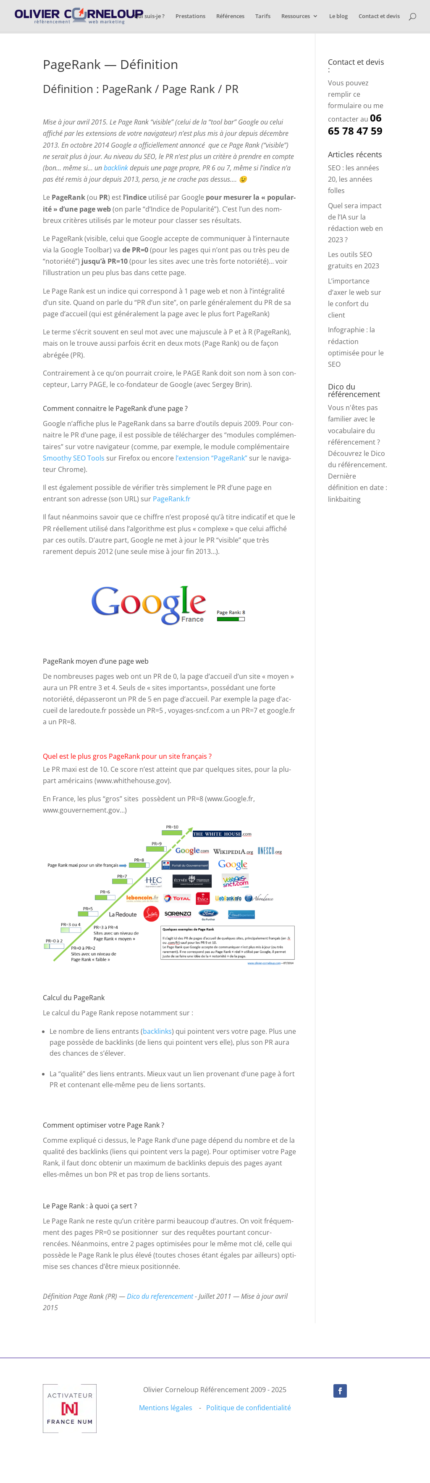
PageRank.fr (172, 498)
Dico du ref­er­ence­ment (161, 1296)
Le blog (338, 16)
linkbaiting (344, 499)
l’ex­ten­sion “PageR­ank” (211, 458)
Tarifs (262, 16)
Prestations (190, 16)
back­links (157, 1031)
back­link (116, 167)
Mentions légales (165, 1407)
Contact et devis (379, 16)
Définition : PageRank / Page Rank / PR (141, 88)
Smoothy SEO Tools (74, 458)
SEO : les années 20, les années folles (353, 179)
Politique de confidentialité (248, 1407)
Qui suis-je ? (149, 16)
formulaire (345, 105)
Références (230, 16)
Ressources (295, 16)
